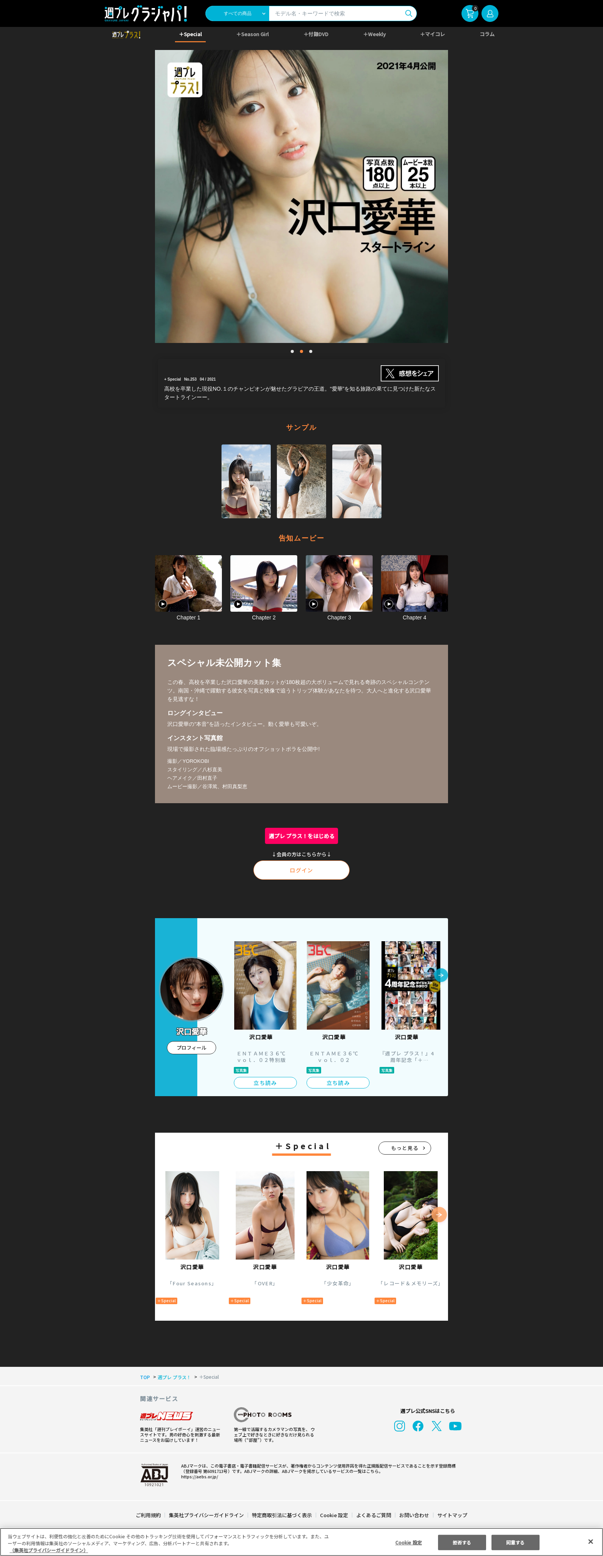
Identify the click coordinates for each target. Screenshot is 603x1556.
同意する (515, 1542)
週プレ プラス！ (173, 1377)
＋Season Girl (252, 34)
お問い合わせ (414, 1515)
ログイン (301, 870)
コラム (487, 34)
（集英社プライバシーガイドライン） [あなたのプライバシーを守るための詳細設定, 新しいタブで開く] (49, 1550)
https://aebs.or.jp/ (198, 1476)
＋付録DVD (315, 34)
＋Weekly (374, 34)
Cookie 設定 (334, 1515)
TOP (144, 1377)
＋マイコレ (432, 34)
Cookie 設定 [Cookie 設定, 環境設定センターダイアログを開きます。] (408, 1542)
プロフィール (192, 1047)
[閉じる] (590, 1541)
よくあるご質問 (373, 1515)
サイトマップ (452, 1515)
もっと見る (405, 1148)
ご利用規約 (148, 1515)
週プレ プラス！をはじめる (302, 836)
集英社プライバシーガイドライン (206, 1515)
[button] (441, 975)
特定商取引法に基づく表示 (282, 1515)
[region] (301, 1542)
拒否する (462, 1542)
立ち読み (265, 1083)
